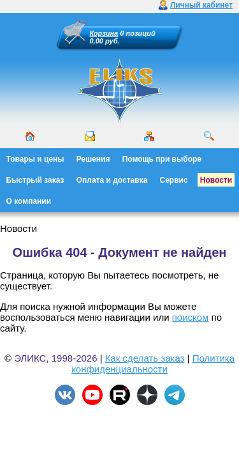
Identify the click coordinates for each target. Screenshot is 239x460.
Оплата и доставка (112, 180)
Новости (216, 180)
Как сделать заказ (145, 358)
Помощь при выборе (161, 159)
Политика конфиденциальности (153, 363)
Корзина (104, 33)
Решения (93, 159)
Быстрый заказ (35, 180)
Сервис (174, 180)
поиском (190, 317)
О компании (29, 201)
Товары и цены (35, 159)
